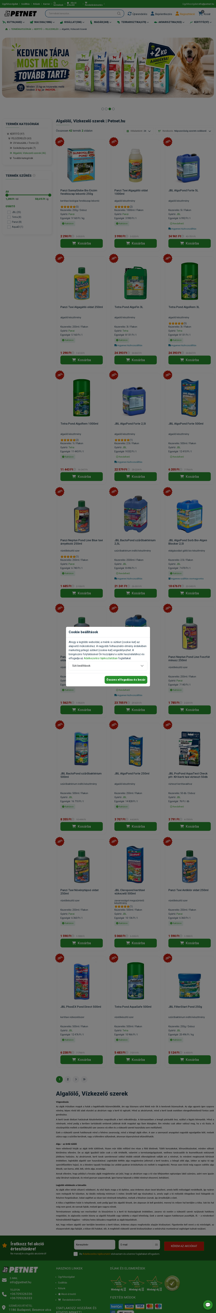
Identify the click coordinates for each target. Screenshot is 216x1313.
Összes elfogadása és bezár (125, 679)
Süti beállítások (81, 665)
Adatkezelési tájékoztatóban (101, 658)
